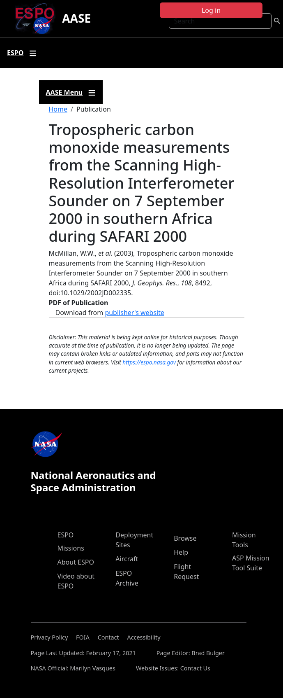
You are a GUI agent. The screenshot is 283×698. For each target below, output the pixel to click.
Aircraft (126, 558)
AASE (76, 18)
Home (58, 109)
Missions (71, 548)
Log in (211, 10)
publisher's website (134, 312)
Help (181, 552)
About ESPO (76, 562)
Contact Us (195, 668)
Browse (185, 538)
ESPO (66, 534)
